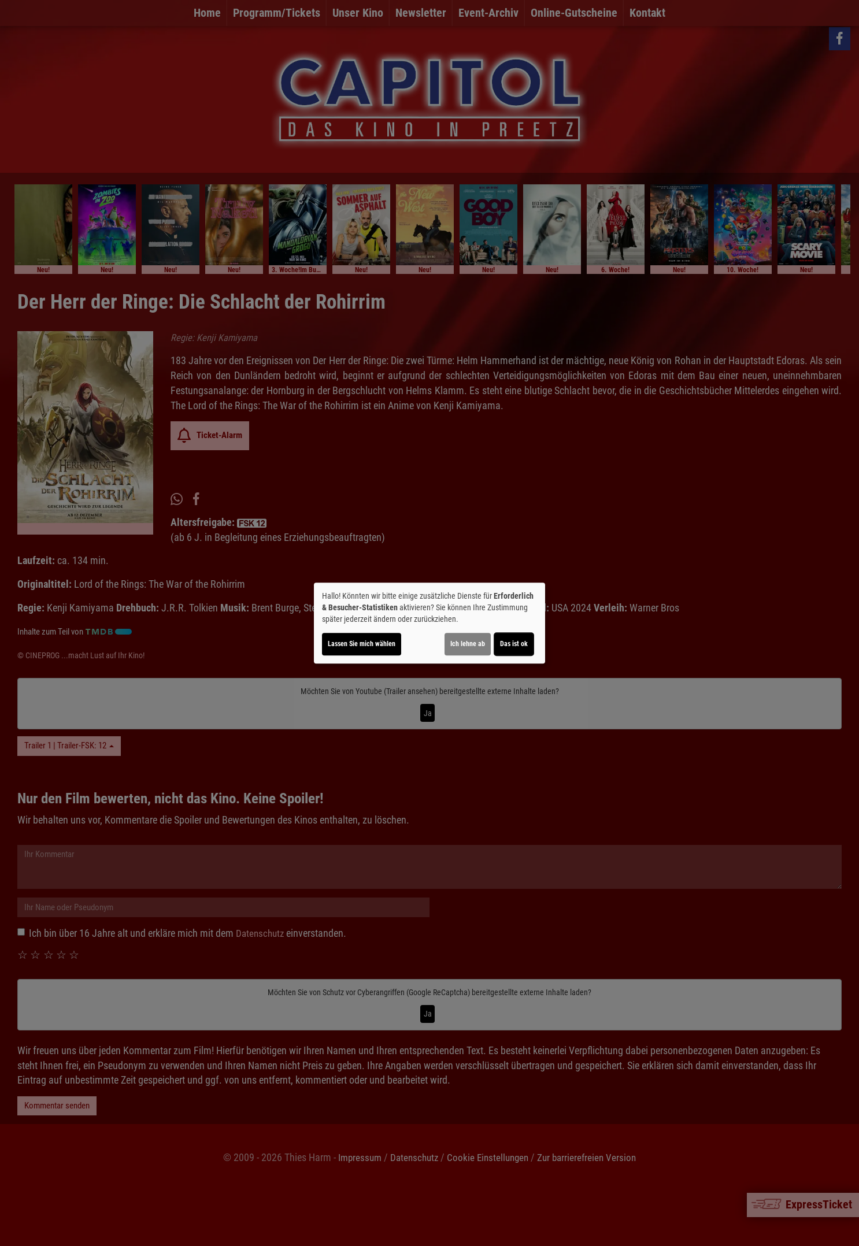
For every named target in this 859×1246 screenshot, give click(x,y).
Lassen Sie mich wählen (361, 644)
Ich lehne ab (467, 644)
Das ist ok (514, 644)
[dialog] (429, 623)
